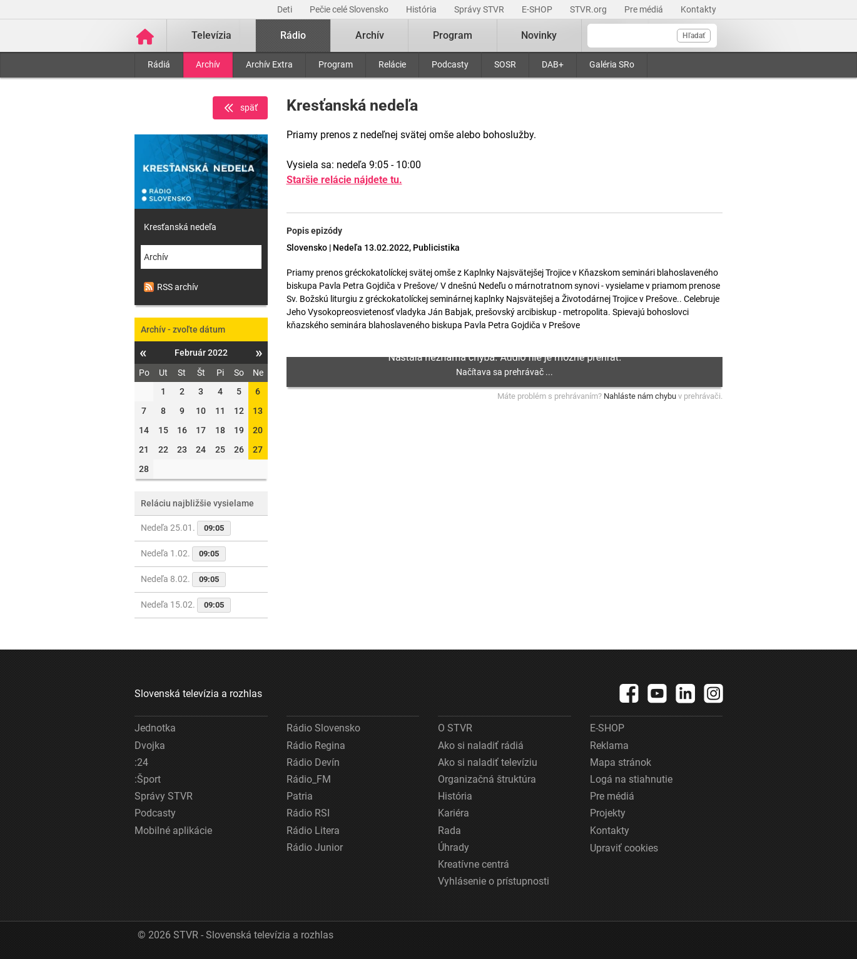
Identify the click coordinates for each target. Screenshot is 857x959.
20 (258, 430)
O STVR (455, 728)
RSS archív (171, 287)
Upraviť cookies (624, 848)
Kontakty (698, 9)
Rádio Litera (313, 830)
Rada (449, 830)
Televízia (211, 35)
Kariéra (453, 813)
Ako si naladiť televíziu (487, 762)
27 (258, 449)
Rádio (293, 35)
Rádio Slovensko (323, 728)
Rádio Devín (313, 762)
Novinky (539, 35)
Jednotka (155, 728)
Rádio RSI (308, 813)
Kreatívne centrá (473, 864)
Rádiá (159, 64)
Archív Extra (269, 64)
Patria (300, 796)
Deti (285, 9)
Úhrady (453, 847)
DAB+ (553, 64)
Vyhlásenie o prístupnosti (493, 881)
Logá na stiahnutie (631, 779)
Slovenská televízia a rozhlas (198, 694)
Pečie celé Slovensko (350, 9)
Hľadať (693, 35)
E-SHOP (538, 9)
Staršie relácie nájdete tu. (344, 180)
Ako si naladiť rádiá (481, 745)
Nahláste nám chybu (640, 396)
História (422, 9)
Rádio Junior (315, 847)
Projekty (608, 813)
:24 (141, 762)
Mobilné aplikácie (173, 830)
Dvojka (149, 745)
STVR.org (589, 9)
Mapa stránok (620, 762)
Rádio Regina (316, 745)
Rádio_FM (309, 779)
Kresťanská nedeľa (180, 227)
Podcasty (450, 64)
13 (258, 411)
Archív (208, 64)
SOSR (505, 64)
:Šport (147, 779)
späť (240, 108)
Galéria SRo (611, 64)
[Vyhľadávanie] (652, 36)
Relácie (392, 64)
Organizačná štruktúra (487, 779)
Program (335, 64)
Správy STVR (480, 9)
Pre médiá (644, 9)
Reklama (609, 745)
